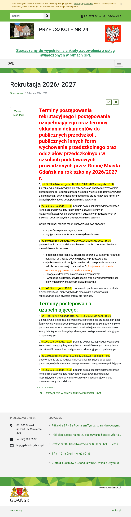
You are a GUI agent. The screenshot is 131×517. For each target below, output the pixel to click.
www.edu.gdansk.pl (110, 487)
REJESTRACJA (91, 16)
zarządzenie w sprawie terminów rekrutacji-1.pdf (73, 393)
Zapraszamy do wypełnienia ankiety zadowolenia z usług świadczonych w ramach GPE (65, 52)
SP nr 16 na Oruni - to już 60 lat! (71, 453)
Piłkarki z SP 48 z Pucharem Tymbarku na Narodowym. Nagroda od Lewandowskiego (86, 425)
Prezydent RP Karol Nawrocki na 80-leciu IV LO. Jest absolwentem (86, 444)
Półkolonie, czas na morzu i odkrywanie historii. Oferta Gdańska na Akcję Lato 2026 (86, 434)
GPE (11, 63)
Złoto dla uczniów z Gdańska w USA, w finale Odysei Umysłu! (86, 463)
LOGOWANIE (112, 16)
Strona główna (16, 93)
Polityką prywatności (83, 3)
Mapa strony (16, 510)
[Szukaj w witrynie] (47, 16)
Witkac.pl (116, 510)
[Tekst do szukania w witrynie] (27, 16)
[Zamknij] (121, 4)
